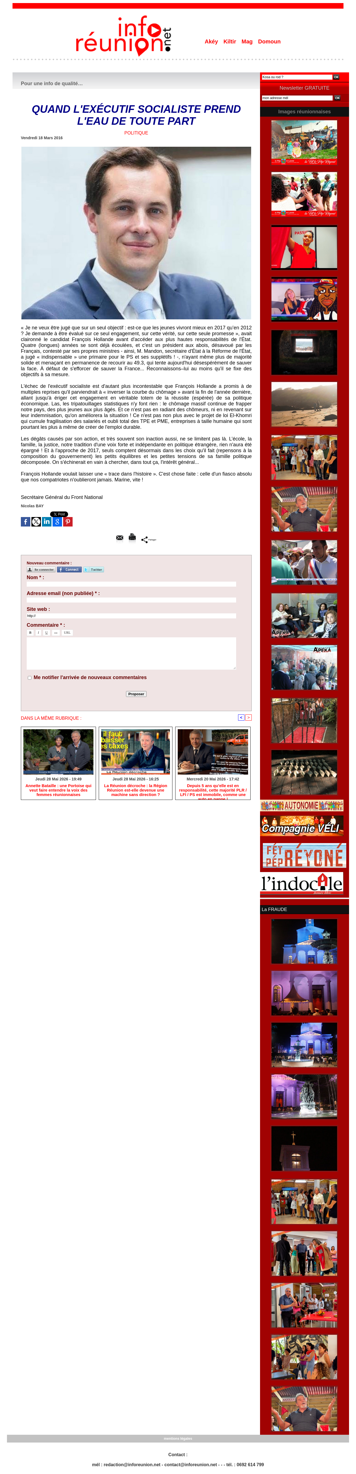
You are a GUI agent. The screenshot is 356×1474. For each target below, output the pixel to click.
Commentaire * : (46, 625)
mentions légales (177, 1438)
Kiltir (230, 41)
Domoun (269, 41)
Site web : (38, 609)
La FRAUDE (274, 909)
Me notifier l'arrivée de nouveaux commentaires (90, 677)
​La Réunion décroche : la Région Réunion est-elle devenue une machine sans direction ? (135, 790)
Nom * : (35, 577)
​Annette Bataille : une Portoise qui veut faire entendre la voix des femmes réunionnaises (58, 790)
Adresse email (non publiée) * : (63, 593)
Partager (148, 539)
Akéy (212, 41)
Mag (248, 41)
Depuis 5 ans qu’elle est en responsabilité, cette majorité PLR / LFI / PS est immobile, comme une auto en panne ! (213, 791)
